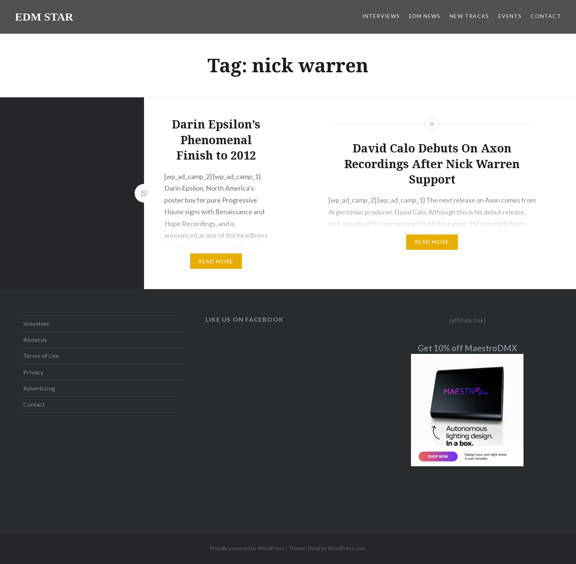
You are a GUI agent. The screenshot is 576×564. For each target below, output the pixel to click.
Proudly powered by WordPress (247, 548)
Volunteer (36, 323)
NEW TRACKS (469, 16)
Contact (34, 404)
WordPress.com (346, 548)
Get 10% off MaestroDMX (467, 348)
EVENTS (510, 16)
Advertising (39, 388)
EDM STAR (44, 16)
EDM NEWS (425, 16)
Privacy (33, 372)
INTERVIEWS (381, 16)
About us (35, 339)
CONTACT (546, 16)
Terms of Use (41, 355)
